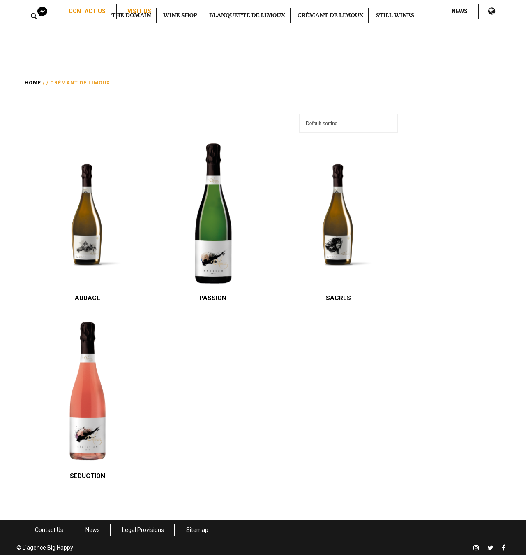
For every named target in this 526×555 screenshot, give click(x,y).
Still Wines (395, 15)
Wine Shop (180, 15)
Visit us (139, 11)
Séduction (87, 476)
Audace (87, 298)
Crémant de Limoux (330, 15)
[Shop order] (348, 123)
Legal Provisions (143, 530)
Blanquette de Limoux (247, 15)
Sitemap (197, 530)
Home (33, 83)
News (460, 11)
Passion (212, 298)
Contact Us (87, 11)
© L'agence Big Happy (44, 547)
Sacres (338, 298)
